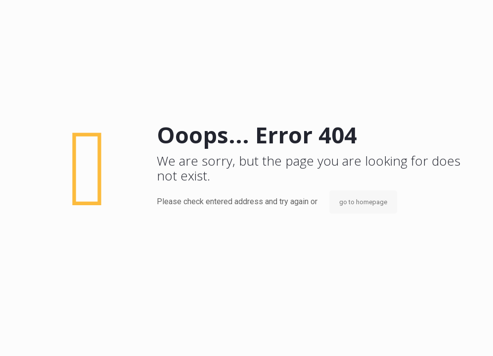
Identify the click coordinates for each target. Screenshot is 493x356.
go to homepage (363, 202)
